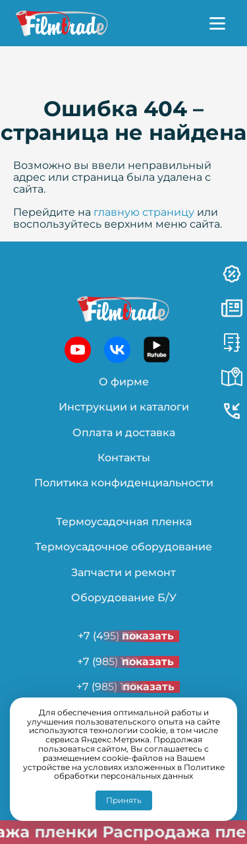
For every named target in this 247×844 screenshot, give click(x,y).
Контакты (123, 457)
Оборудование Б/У (124, 597)
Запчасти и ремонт (123, 572)
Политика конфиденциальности (123, 482)
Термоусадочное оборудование (123, 546)
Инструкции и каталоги (124, 407)
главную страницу (144, 212)
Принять (124, 800)
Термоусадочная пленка (124, 521)
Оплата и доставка (123, 432)
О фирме (124, 381)
